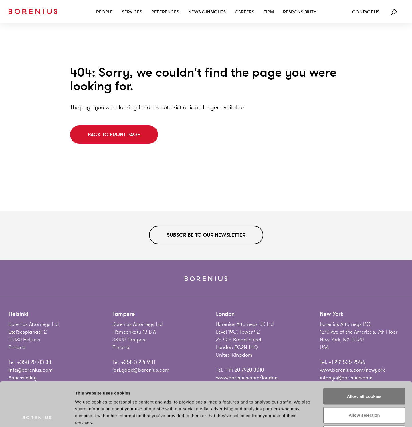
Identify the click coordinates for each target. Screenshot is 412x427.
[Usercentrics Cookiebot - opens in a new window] (37, 416)
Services (132, 12)
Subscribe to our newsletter (206, 235)
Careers (244, 12)
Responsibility (299, 12)
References (165, 12)
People (104, 12)
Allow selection (364, 370)
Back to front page (114, 134)
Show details (300, 415)
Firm (269, 12)
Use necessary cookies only (364, 389)
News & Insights (207, 12)
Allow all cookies (364, 352)
